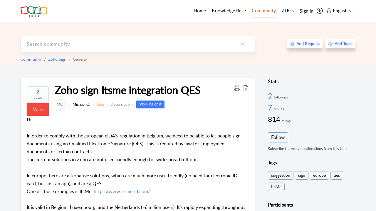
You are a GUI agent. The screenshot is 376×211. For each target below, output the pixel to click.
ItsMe (276, 186)
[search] (126, 44)
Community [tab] (264, 10)
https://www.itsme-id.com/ (122, 191)
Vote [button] (38, 109)
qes (337, 175)
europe (319, 175)
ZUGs (288, 10)
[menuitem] (306, 11)
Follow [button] (278, 137)
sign (301, 175)
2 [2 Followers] (271, 96)
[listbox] (243, 44)
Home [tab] (200, 10)
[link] (60, 104)
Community (31, 59)
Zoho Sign (57, 59)
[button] (237, 88)
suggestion (280, 175)
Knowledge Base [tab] (229, 10)
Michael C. (81, 104)
